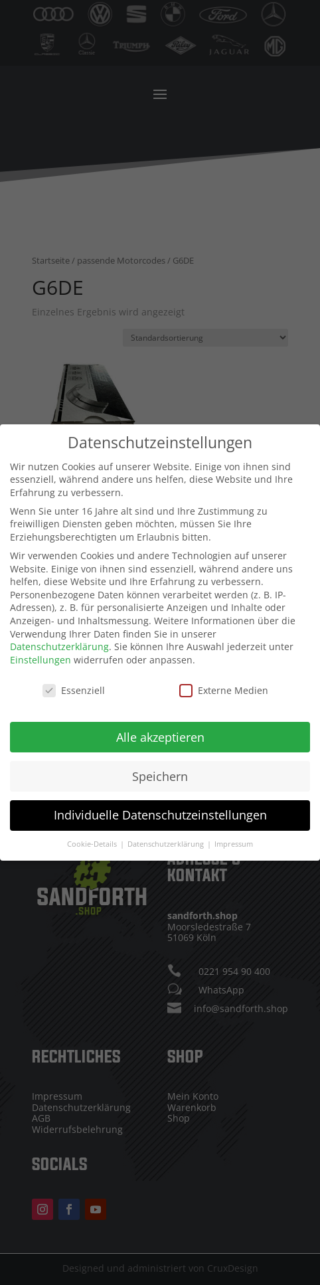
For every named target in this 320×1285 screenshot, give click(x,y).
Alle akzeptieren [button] (160, 726)
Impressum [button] (233, 833)
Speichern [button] (160, 765)
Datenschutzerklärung (59, 636)
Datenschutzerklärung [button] (166, 833)
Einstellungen (40, 649)
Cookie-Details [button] (93, 833)
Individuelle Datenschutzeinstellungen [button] (160, 804)
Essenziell (73, 679)
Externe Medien (223, 679)
